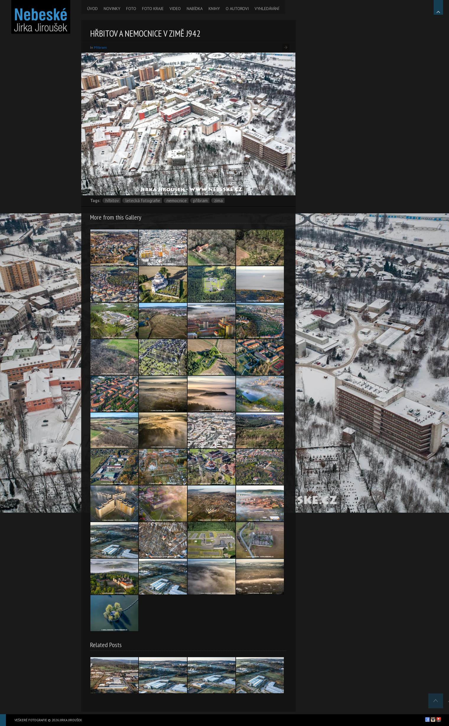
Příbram (100, 47)
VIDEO (175, 8)
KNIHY (214, 8)
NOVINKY (112, 8)
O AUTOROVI (237, 8)
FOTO (131, 8)
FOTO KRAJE (153, 8)
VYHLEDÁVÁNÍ (267, 8)
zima (218, 200)
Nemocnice (177, 200)
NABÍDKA (195, 8)
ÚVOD (92, 8)
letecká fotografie (142, 200)
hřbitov (112, 200)
